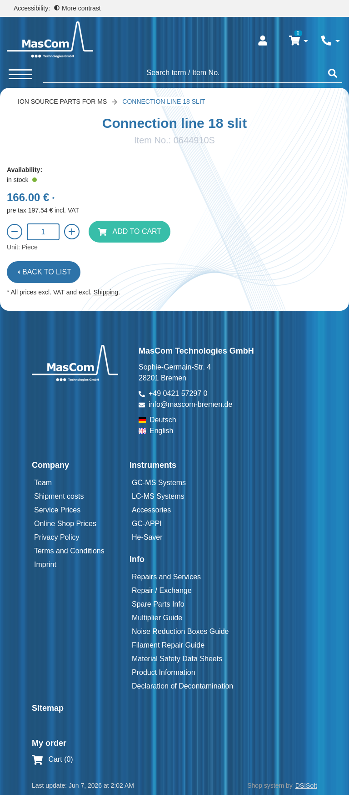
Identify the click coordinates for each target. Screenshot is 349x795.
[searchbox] (183, 73)
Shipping (106, 292)
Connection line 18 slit (163, 101)
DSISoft (306, 785)
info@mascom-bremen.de (190, 404)
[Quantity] (43, 231)
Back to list (46, 272)
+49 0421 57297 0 (178, 393)
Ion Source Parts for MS (62, 101)
